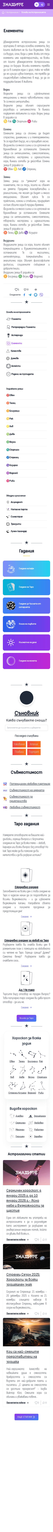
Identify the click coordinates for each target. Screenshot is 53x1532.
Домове (12, 358)
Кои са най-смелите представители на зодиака (22, 1356)
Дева (10, 434)
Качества (13, 351)
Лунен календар (16, 531)
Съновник (26, 713)
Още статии (26, 1417)
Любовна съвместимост (25, 807)
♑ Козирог (30, 233)
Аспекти (13, 366)
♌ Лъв (17, 169)
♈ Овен (8, 169)
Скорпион (12, 450)
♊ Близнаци (10, 276)
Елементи (14, 343)
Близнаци (12, 411)
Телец (10, 403)
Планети (13, 319)
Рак (9, 419)
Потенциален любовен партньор (30, 784)
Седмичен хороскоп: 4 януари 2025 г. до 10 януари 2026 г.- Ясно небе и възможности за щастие (25, 1200)
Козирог (12, 465)
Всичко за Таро (26, 1018)
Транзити (13, 524)
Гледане (26, 916)
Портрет (34, 752)
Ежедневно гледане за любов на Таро (26, 940)
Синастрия (14, 516)
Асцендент (14, 502)
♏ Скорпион (19, 121)
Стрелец (12, 457)
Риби (10, 481)
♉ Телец (8, 233)
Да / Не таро (26, 990)
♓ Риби (32, 121)
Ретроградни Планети (20, 327)
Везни (11, 442)
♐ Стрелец (29, 169)
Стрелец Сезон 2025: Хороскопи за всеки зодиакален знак (23, 1279)
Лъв (9, 426)
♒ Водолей (36, 276)
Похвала (19, 752)
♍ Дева (19, 233)
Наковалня (19, 744)
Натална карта (16, 509)
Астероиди (14, 335)
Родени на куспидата (19, 374)
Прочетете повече (17, 1239)
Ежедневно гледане (26, 887)
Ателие (34, 744)
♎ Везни (23, 276)
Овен (10, 395)
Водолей (12, 473)
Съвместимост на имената (27, 790)
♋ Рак (7, 121)
